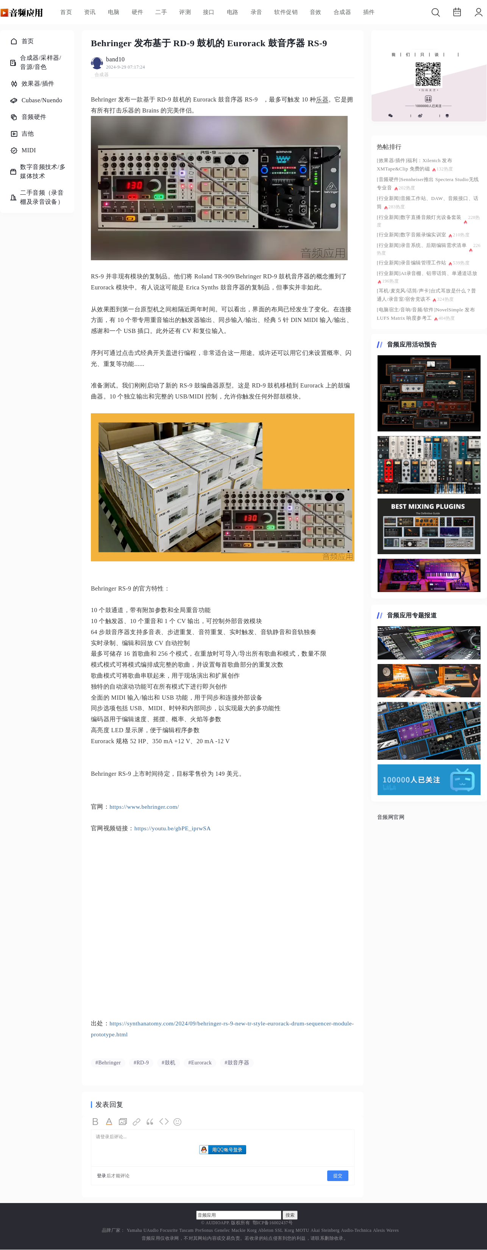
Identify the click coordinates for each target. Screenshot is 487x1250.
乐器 (322, 99)
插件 (369, 12)
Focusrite (169, 1230)
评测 (185, 12)
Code (164, 1122)
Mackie (238, 1230)
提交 (337, 1176)
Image (123, 1122)
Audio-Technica (356, 1230)
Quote (150, 1122)
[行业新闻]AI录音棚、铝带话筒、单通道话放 (427, 273)
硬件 (138, 12)
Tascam (186, 1230)
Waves (392, 1230)
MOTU (302, 1230)
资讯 (90, 12)
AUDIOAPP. (218, 1223)
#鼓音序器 (237, 1063)
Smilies (178, 1122)
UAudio (151, 1230)
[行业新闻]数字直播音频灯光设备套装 (419, 217)
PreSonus (204, 1230)
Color (109, 1122)
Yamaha (134, 1230)
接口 (209, 12)
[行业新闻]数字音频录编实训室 (411, 235)
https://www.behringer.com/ (145, 806)
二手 (161, 12)
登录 (101, 1176)
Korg (252, 1230)
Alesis (379, 1230)
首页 (66, 12)
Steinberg (331, 1230)
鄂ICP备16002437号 (273, 1223)
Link (137, 1122)
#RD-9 (141, 1063)
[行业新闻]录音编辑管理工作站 (411, 263)
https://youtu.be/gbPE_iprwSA (173, 828)
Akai (315, 1230)
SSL (279, 1230)
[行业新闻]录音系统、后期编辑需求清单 (422, 245)
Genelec (222, 1230)
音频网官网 (390, 817)
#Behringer (108, 1063)
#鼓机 (168, 1063)
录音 (256, 12)
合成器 (342, 12)
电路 (233, 12)
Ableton (265, 1230)
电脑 (114, 12)
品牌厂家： (113, 1230)
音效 (316, 12)
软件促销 (286, 12)
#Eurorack (200, 1063)
